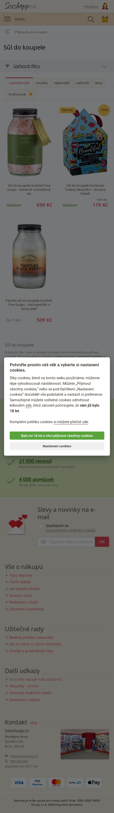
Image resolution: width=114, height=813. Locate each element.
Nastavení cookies (57, 446)
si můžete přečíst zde (71, 422)
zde (28, 406)
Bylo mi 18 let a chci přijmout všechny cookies (57, 436)
